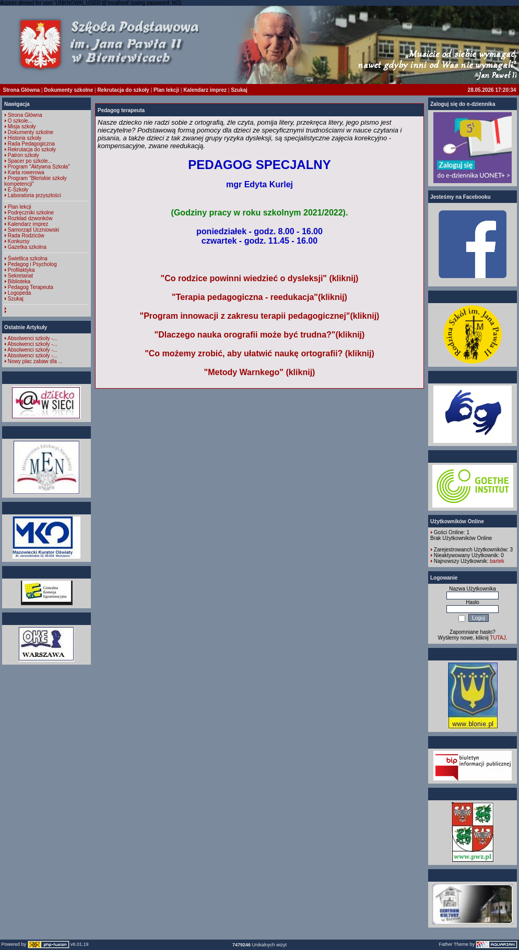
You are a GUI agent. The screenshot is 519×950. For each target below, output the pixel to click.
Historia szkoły (24, 138)
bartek (497, 561)
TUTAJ (497, 638)
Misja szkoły (22, 126)
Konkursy (19, 241)
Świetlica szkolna (28, 258)
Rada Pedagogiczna (31, 144)
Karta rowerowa (26, 172)
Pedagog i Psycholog (32, 264)
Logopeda (19, 293)
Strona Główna (21, 90)
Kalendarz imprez (205, 90)
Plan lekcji (166, 90)
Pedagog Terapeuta (30, 287)
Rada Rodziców (26, 235)
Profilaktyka (21, 270)
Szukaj (239, 90)
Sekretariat (20, 276)
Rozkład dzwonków (30, 218)
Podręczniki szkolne (31, 212)
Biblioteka (19, 281)
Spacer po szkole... (30, 161)
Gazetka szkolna (27, 247)
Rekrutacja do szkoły (123, 90)
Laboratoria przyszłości (34, 195)
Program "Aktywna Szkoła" (39, 167)
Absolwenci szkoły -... (32, 338)
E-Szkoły (18, 190)
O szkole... (20, 121)
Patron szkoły (23, 155)
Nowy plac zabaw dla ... (35, 361)
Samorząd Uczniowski (33, 230)
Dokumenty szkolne (68, 90)
